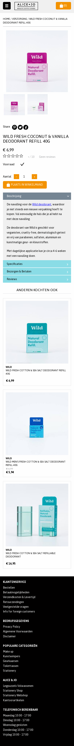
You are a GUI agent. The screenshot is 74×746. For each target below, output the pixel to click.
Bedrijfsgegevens (16, 621)
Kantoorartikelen (13, 700)
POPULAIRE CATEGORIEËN (20, 645)
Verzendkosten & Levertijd (19, 597)
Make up (8, 651)
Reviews (38, 279)
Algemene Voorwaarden (18, 631)
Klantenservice (14, 581)
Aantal (7, 176)
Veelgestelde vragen (16, 606)
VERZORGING (19, 18)
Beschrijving (38, 196)
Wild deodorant (41, 204)
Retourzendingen (13, 602)
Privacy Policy (11, 626)
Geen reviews (47, 156)
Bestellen (9, 587)
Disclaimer (9, 636)
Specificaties (38, 264)
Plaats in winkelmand (25, 185)
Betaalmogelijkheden (16, 592)
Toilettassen (10, 665)
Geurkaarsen (10, 661)
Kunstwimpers (11, 656)
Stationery (9, 670)
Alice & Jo (10, 680)
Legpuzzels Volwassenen (18, 685)
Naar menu (7, 6)
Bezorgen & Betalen (38, 271)
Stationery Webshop (15, 695)
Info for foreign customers (19, 611)
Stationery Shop (13, 690)
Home (6, 18)
